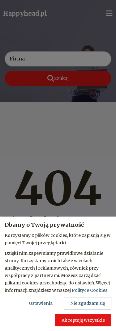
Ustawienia (41, 303)
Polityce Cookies (89, 290)
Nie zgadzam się (87, 303)
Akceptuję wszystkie (83, 320)
